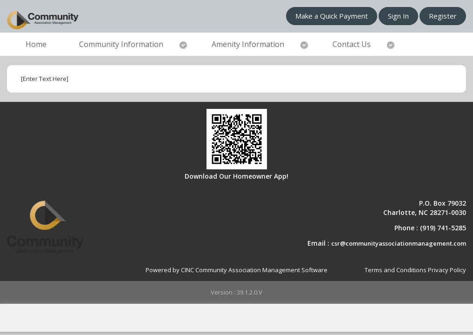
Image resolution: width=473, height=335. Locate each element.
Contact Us (352, 44)
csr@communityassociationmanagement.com (398, 243)
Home (36, 44)
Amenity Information (248, 44)
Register (443, 15)
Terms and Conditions (395, 270)
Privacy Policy (447, 270)
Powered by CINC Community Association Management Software (236, 270)
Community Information (121, 44)
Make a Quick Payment (331, 15)
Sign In (398, 15)
